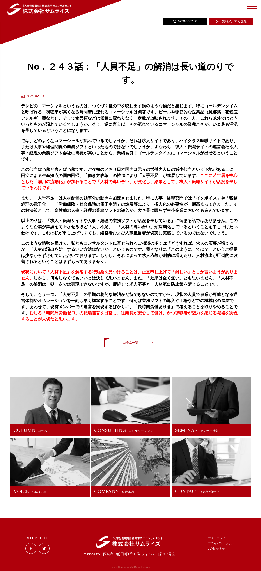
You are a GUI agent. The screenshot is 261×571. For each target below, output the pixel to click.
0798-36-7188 (187, 21)
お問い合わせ (216, 548)
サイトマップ (216, 538)
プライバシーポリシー (222, 543)
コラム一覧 (130, 342)
